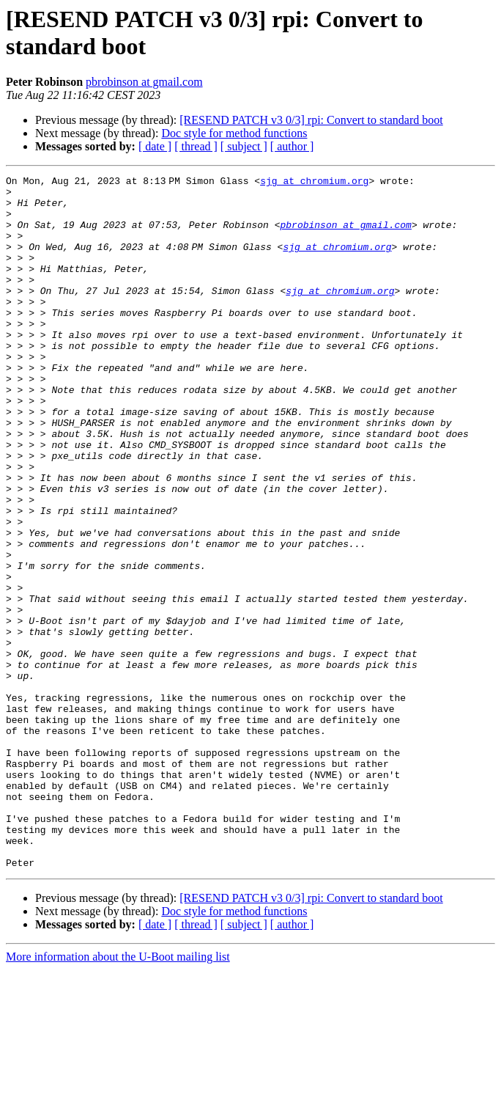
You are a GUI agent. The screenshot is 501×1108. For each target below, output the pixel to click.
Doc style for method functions (234, 133)
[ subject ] (243, 146)
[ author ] (292, 146)
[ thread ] (196, 146)
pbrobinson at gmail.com (144, 82)
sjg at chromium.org (317, 182)
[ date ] (154, 146)
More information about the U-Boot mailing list (118, 1095)
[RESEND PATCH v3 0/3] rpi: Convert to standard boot (310, 120)
